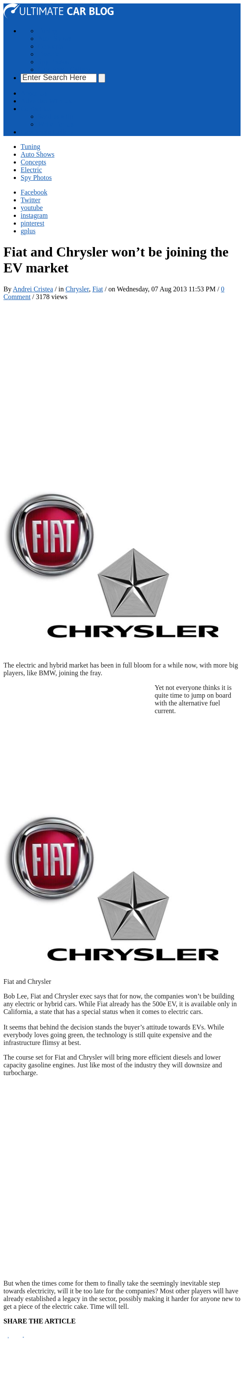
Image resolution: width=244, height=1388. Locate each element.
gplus (28, 231)
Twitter (30, 200)
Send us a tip (55, 116)
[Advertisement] (93, 394)
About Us (34, 93)
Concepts (51, 46)
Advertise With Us (46, 101)
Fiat (97, 289)
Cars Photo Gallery (64, 69)
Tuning (48, 30)
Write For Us (56, 124)
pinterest (32, 223)
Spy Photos (53, 61)
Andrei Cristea (33, 289)
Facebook (34, 192)
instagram (34, 215)
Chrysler (76, 289)
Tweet (23, 1336)
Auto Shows (55, 38)
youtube (32, 207)
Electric (48, 54)
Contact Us (36, 108)
